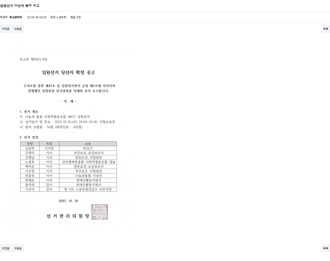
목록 (325, 29)
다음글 (18, 29)
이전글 (5, 29)
